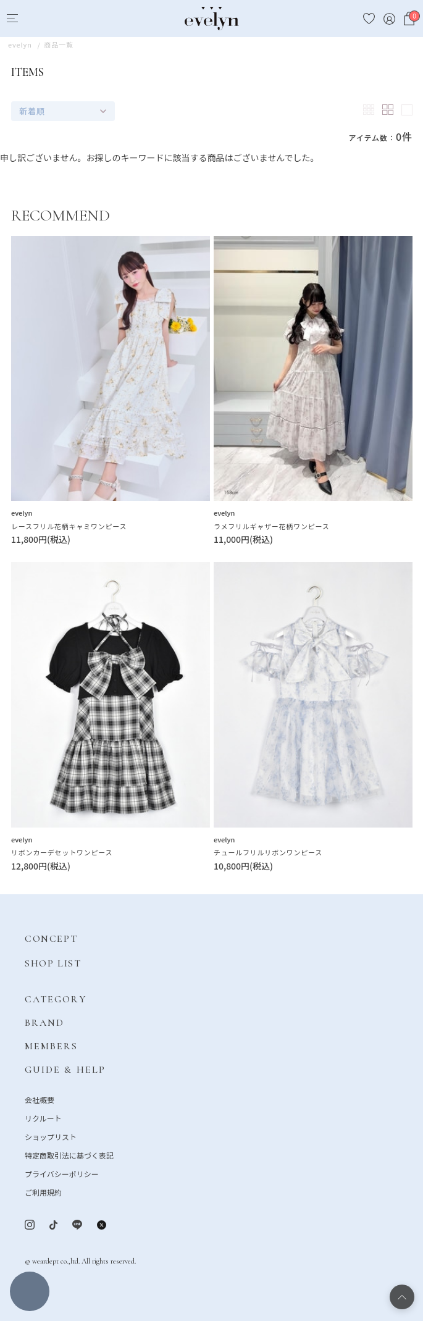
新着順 (32, 111)
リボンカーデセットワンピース (61, 852)
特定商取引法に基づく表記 (69, 1155)
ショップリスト (51, 1136)
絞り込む (29, 1291)
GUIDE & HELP (65, 1069)
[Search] (35, 19)
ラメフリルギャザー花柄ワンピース (271, 526)
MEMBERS (51, 1046)
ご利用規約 (43, 1192)
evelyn (21, 513)
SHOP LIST (53, 963)
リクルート (43, 1118)
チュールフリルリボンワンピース (268, 852)
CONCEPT (51, 939)
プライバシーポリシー (62, 1173)
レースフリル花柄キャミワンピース (69, 526)
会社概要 (39, 1099)
